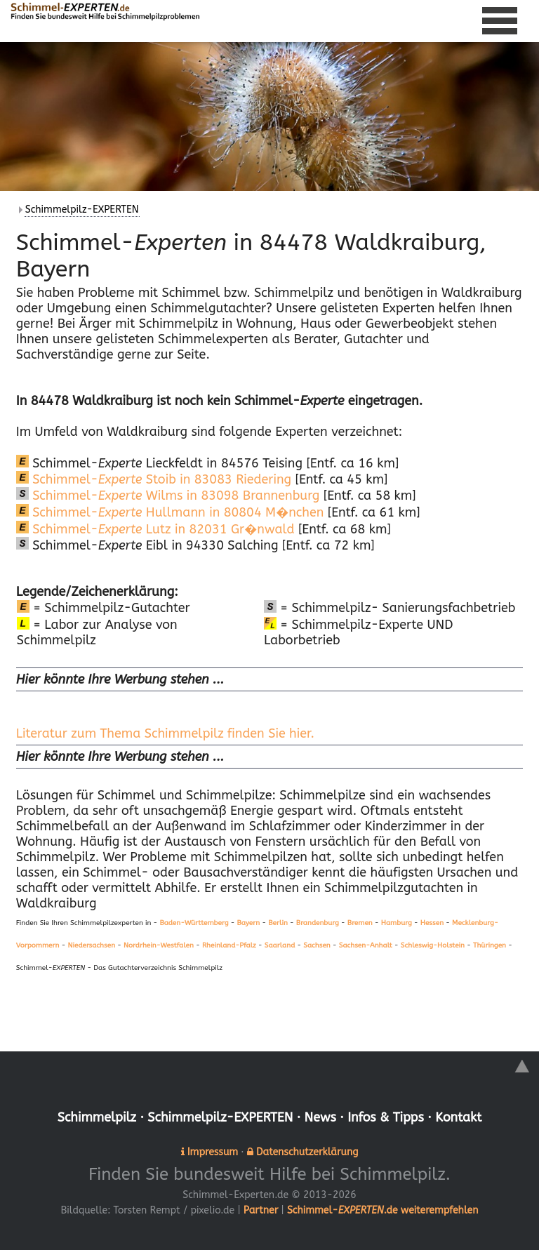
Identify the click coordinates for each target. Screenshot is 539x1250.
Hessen (432, 923)
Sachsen (316, 945)
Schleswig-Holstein (433, 945)
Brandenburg (317, 923)
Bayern (248, 923)
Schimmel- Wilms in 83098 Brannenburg (168, 495)
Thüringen (489, 945)
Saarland (280, 945)
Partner (261, 1210)
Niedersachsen (91, 945)
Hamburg (396, 923)
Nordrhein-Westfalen (159, 945)
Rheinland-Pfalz (229, 945)
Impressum (212, 1151)
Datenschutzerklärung (307, 1151)
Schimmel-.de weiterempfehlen (383, 1210)
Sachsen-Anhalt (365, 945)
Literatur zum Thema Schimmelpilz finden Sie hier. (165, 733)
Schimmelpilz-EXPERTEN (82, 209)
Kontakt (459, 1117)
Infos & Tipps (386, 1117)
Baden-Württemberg (193, 923)
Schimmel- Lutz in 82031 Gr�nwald (155, 529)
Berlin (278, 923)
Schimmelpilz (95, 1117)
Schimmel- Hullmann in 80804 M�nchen (170, 512)
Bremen (360, 923)
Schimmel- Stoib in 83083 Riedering (153, 479)
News (321, 1117)
